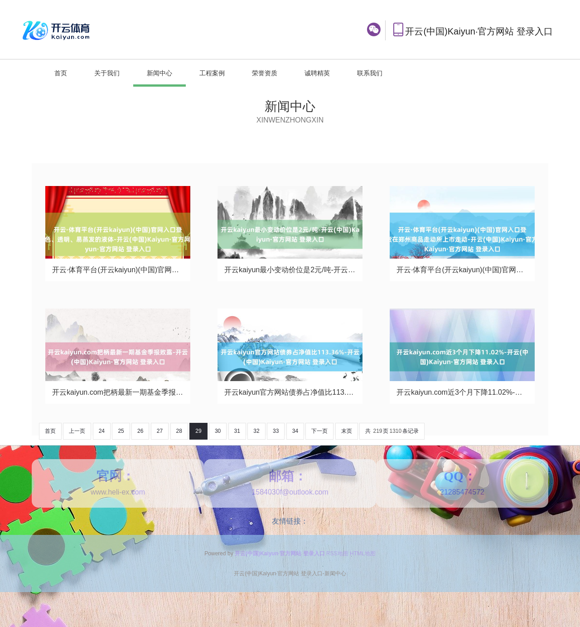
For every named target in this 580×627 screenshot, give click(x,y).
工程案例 (212, 73)
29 (198, 431)
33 (276, 431)
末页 (346, 431)
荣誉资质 (264, 73)
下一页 (319, 431)
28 (179, 431)
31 (237, 431)
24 (102, 431)
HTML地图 (363, 553)
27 (160, 431)
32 (256, 431)
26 (140, 431)
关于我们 (107, 73)
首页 (60, 73)
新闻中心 (159, 73)
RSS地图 (337, 553)
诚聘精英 (317, 73)
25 (121, 431)
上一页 (77, 431)
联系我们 (369, 73)
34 (295, 431)
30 (218, 431)
